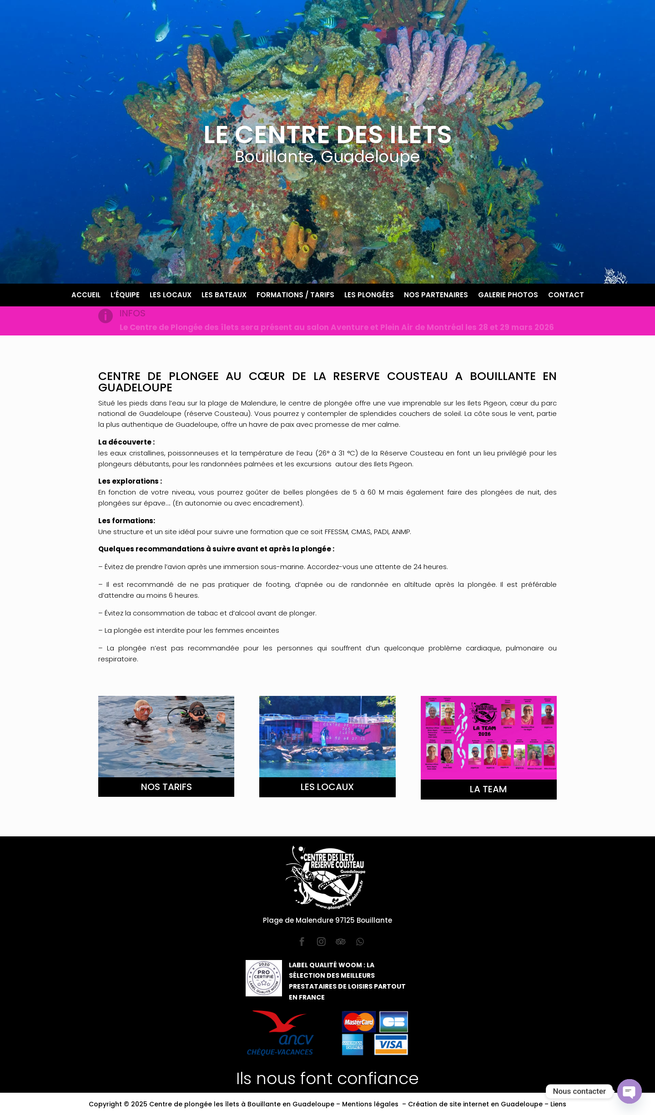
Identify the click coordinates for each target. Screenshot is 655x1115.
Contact (566, 296)
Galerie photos (508, 296)
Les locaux (170, 296)
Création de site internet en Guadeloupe (475, 1104)
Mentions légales (370, 1104)
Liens (558, 1104)
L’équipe (125, 296)
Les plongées (369, 296)
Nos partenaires (436, 296)
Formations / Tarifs (295, 296)
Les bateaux (224, 296)
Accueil (86, 296)
